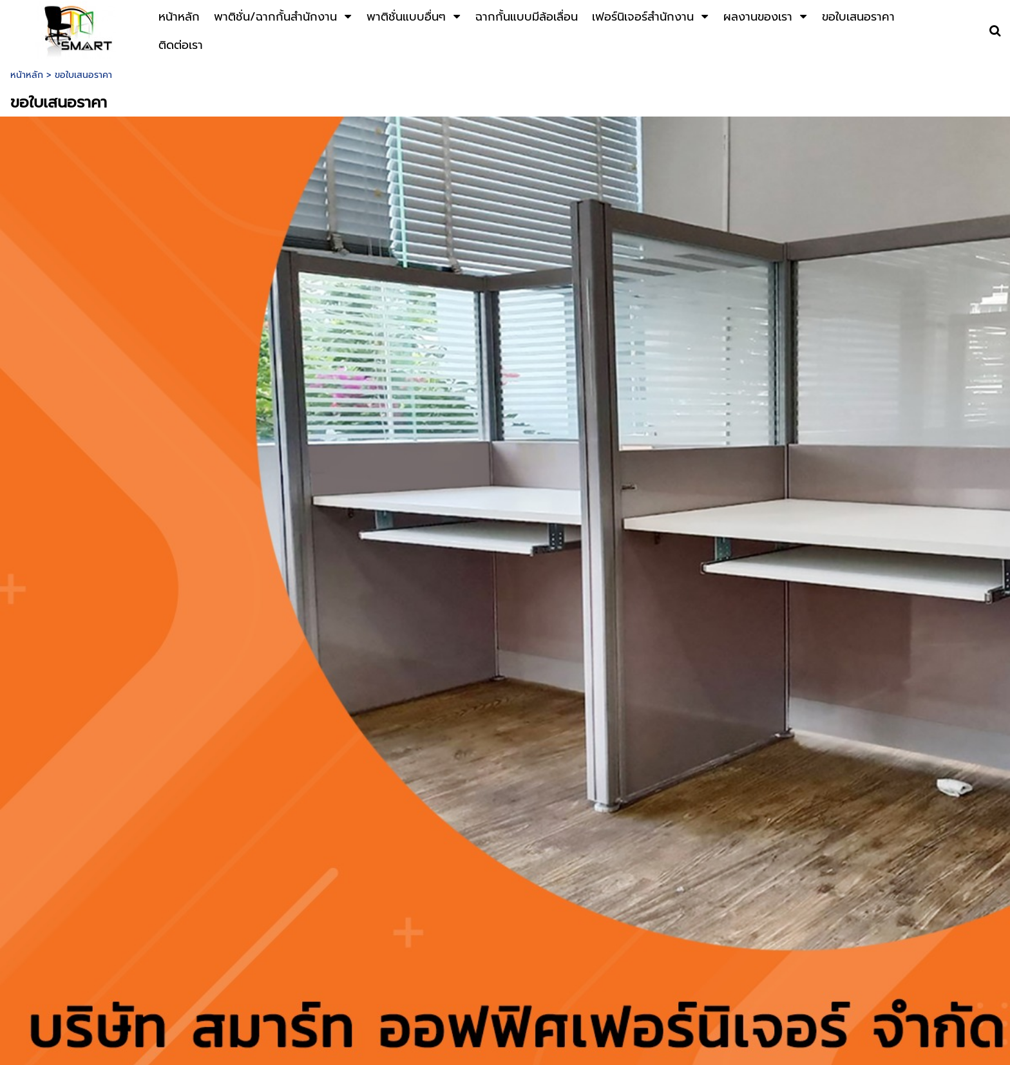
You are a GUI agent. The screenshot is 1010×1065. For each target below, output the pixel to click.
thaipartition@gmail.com (613, 1007)
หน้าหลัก (26, 75)
